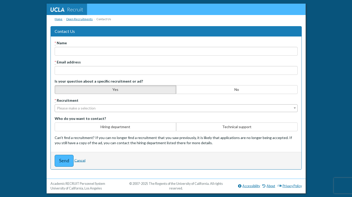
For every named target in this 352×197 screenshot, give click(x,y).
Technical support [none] (237, 127)
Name (61, 43)
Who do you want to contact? (80, 118)
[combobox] (176, 108)
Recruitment (66, 100)
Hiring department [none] (115, 127)
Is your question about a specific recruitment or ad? (99, 81)
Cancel (79, 160)
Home (58, 19)
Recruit (67, 9)
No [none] (236, 89)
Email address (68, 62)
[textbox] (176, 108)
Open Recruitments (79, 19)
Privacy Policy (289, 186)
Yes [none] (115, 89)
